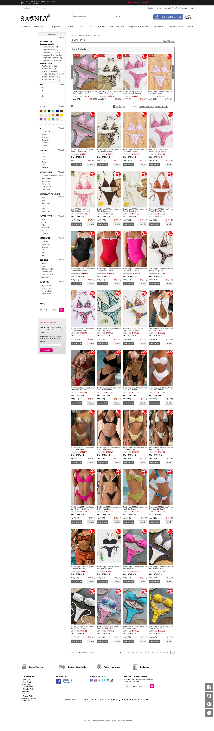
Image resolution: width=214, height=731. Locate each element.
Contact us (144, 667)
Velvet (44, 159)
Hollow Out (46, 244)
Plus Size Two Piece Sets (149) (53, 74)
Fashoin (44, 135)
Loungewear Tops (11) (50, 50)
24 (117, 106)
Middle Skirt (46, 211)
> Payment (26, 691)
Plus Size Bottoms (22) (50, 71)
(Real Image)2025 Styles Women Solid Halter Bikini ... (83, 448)
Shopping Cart (170, 8)
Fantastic (45, 143)
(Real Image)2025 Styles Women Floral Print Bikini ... (135, 448)
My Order (193, 8)
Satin (43, 165)
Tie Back (45, 242)
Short (44, 209)
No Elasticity (46, 294)
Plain (43, 220)
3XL (43, 102)
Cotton (44, 156)
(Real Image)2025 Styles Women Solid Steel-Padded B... (161, 389)
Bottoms (102, 26)
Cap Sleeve (46, 189)
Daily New (25, 26)
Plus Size (69, 26)
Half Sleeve (46, 184)
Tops (91, 26)
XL (43, 96)
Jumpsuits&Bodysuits (138, 26)
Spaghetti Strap (47, 277)
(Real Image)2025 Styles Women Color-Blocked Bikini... (83, 568)
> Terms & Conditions (29, 698)
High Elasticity (47, 285)
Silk (43, 154)
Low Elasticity (47, 291)
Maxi (43, 198)
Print (43, 225)
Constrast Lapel (47, 274)
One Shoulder (47, 272)
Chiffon (44, 162)
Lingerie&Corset (176, 26)
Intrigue (44, 145)
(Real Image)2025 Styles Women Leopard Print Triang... (110, 92)
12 (114, 106)
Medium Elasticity (48, 288)
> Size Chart (26, 682)
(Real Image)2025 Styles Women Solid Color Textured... (161, 448)
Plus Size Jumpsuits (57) (51, 77)
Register (151, 8)
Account (184, 8)
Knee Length (46, 203)
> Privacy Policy (27, 696)
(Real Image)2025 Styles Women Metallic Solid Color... (83, 627)
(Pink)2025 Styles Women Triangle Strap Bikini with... (80, 210)
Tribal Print (46, 233)
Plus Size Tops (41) (49, 69)
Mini (43, 200)
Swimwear (158, 26)
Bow (43, 252)
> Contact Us (26, 684)
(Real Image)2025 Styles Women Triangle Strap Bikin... (109, 210)
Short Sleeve (46, 178)
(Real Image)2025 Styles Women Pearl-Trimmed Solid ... (85, 92)
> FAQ (24, 694)
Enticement (46, 132)
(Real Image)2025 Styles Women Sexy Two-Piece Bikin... (83, 389)
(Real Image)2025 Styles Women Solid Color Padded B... (109, 389)
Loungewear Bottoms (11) (51, 52)
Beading (45, 247)
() (95, 99)
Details (91, 165)
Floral (44, 222)
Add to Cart (76, 165)
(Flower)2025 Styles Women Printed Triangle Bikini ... (133, 329)
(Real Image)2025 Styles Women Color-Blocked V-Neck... (83, 270)
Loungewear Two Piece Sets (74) (52, 55)
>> (164, 652)
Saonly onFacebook (67, 681)
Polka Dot (45, 228)
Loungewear (55, 26)
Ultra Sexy (45, 137)
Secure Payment (36, 667)
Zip (43, 250)
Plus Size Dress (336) (49, 66)
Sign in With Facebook (171, 17)
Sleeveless (46, 181)
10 (156, 652)
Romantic (45, 140)
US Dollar (28, 8)
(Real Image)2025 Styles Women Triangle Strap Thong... (161, 210)
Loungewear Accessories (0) (52, 60)
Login (159, 8)
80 (124, 106)
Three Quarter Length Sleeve (52, 176)
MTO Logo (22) (46, 41)
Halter (44, 264)
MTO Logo (39, 26)
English (41, 8)
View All (61, 38)
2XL (43, 99)
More (190, 26)
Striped (44, 231)
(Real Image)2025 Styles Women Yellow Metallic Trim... (161, 627)
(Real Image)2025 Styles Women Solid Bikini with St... (135, 568)
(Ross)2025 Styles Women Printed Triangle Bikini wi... (132, 92)
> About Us (26, 680)
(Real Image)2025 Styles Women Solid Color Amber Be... (109, 448)
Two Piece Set (117, 26)
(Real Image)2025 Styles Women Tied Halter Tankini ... (135, 508)
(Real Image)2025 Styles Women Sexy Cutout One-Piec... (161, 329)
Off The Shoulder (48, 269)
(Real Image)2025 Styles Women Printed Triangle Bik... (161, 270)
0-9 (147, 700)
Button (44, 255)
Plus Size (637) (46, 63)
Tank (43, 266)
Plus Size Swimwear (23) (51, 80)
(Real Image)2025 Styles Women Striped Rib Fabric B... (109, 627)
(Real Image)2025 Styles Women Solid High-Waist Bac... (109, 568)
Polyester (45, 167)
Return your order (112, 667)
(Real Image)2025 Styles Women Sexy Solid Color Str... (135, 389)
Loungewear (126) (47, 44)
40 (120, 106)
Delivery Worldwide (77, 667)
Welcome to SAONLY (139, 2)
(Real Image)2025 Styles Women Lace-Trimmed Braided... (83, 508)
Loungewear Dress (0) (50, 47)
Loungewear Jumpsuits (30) (52, 58)
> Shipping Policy (28, 689)
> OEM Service (27, 687)
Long (43, 206)
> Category (26, 701)
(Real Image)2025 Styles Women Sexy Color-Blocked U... (161, 508)
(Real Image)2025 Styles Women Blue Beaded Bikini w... (135, 627)
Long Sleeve (46, 187)
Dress (81, 26)
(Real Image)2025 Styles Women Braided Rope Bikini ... (109, 508)
